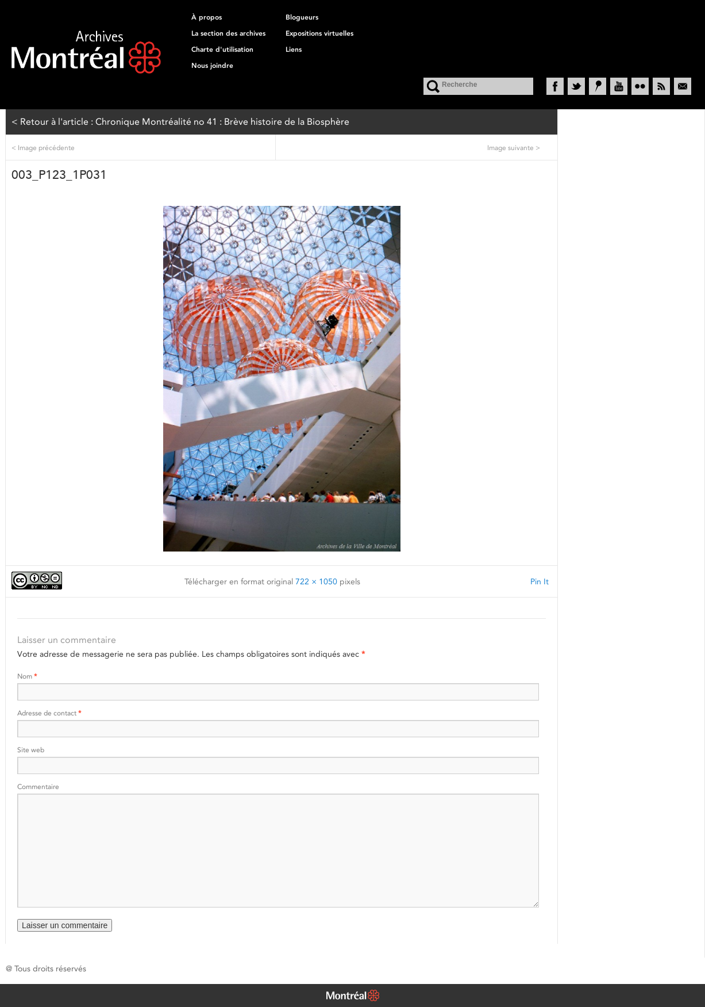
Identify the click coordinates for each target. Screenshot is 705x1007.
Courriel (682, 86)
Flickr (640, 86)
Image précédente (43, 147)
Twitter (576, 86)
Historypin (597, 86)
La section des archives (228, 33)
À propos (206, 17)
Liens (294, 49)
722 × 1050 (316, 581)
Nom (27, 676)
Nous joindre (212, 66)
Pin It (539, 581)
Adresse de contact (49, 713)
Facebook (555, 86)
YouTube (618, 86)
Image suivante (513, 147)
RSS (661, 86)
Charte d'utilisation (222, 49)
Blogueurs (302, 17)
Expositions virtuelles (319, 33)
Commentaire (38, 786)
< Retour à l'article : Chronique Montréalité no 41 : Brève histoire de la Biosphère (180, 121)
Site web (30, 749)
